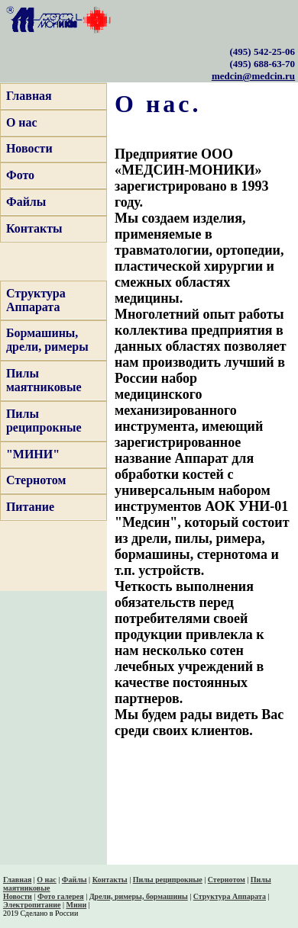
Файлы (26, 201)
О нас (21, 122)
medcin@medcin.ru (253, 76)
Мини (76, 905)
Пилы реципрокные (44, 420)
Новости (29, 148)
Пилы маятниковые (44, 380)
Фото (20, 175)
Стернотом (36, 480)
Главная (29, 95)
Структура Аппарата (36, 300)
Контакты (34, 228)
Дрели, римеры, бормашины (138, 896)
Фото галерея (60, 896)
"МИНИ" (33, 454)
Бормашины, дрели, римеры (47, 339)
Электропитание (32, 905)
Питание (30, 506)
